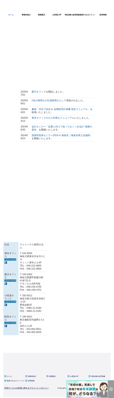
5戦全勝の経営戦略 (72, 15)
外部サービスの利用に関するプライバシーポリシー (26, 388)
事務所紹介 (26, 15)
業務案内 (41, 15)
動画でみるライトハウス (87, 15)
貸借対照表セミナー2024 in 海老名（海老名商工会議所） (62, 135)
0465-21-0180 (34, 308)
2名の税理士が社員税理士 (45, 100)
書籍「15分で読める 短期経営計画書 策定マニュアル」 (61, 109)
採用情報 (103, 15)
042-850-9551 (34, 329)
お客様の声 (56, 15)
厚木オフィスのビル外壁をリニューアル (53, 118)
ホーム (11, 15)
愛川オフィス (39, 91)
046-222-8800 (34, 265)
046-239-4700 (34, 287)
